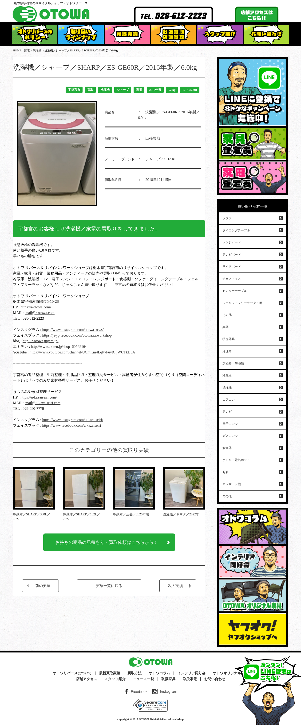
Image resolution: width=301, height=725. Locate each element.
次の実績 (175, 588)
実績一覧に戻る (109, 588)
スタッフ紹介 (115, 679)
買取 (90, 90)
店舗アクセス (86, 679)
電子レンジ (230, 424)
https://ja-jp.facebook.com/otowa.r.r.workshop (77, 335)
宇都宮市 (74, 90)
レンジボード (231, 242)
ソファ (227, 218)
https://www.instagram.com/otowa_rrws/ (72, 330)
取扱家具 (168, 679)
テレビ (227, 411)
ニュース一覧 (143, 679)
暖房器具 (228, 339)
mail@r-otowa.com (40, 313)
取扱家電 (190, 679)
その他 (227, 315)
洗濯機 (105, 90)
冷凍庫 (227, 351)
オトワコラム (159, 673)
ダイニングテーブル (236, 230)
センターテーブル (234, 290)
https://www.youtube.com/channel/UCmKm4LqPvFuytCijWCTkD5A (82, 352)
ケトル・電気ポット (236, 460)
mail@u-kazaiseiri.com (42, 403)
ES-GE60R (189, 90)
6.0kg (171, 90)
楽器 (225, 327)
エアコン (228, 399)
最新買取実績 (109, 673)
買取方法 (134, 673)
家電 (139, 90)
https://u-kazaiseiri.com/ (38, 397)
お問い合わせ (214, 679)
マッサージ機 (231, 484)
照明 (225, 472)
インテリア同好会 (191, 673)
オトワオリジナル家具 (230, 673)
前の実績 (42, 588)
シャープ (123, 90)
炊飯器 (227, 448)
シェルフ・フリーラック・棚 (242, 303)
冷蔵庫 (227, 375)
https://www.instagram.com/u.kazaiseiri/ (72, 420)
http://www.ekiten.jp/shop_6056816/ (58, 347)
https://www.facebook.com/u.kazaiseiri (71, 425)
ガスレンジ (230, 435)
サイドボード (231, 266)
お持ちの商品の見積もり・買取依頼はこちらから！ (107, 543)
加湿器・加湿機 (233, 363)
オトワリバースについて (72, 673)
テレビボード (231, 254)
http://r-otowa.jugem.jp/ (41, 341)
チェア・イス (231, 278)
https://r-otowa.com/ (35, 307)
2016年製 (155, 90)
